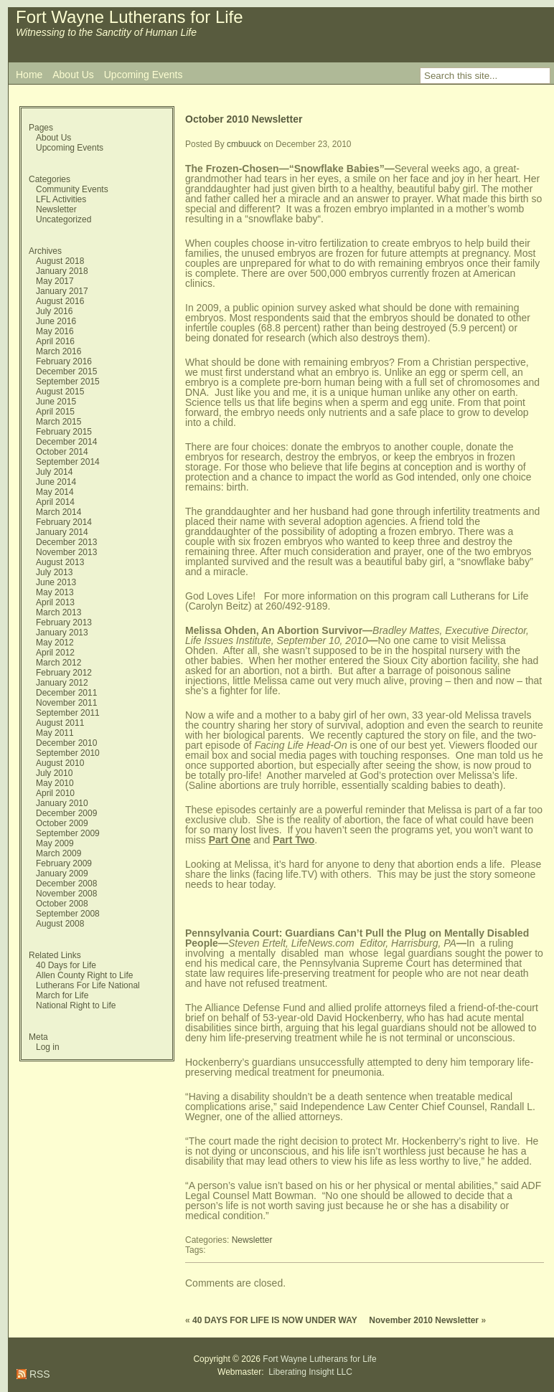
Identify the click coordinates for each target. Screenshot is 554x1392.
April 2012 (55, 653)
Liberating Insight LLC (309, 1372)
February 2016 (64, 361)
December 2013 (66, 542)
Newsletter (56, 209)
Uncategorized (63, 219)
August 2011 (60, 723)
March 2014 (58, 512)
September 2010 (68, 753)
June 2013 (56, 582)
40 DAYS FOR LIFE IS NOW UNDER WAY (274, 1320)
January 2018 (62, 271)
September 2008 (68, 914)
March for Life (62, 995)
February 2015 (64, 432)
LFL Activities (61, 199)
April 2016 (55, 341)
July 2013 (54, 572)
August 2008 (60, 924)
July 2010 (54, 773)
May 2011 (55, 733)
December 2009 (66, 813)
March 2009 (58, 853)
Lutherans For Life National (88, 985)
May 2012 (55, 643)
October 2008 (62, 904)
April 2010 (55, 793)
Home (29, 74)
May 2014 (55, 492)
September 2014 (68, 462)
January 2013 (62, 633)
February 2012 (64, 673)
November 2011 (66, 703)
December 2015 (66, 371)
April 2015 (55, 412)
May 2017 (55, 281)
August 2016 (60, 301)
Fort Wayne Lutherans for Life (129, 17)
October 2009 (62, 823)
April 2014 (55, 502)
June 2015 (56, 402)
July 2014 (54, 472)
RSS (38, 1374)
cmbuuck (244, 144)
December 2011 (66, 693)
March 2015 (58, 422)
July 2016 (54, 311)
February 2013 (64, 622)
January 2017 (62, 291)
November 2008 (66, 894)
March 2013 (58, 612)
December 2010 (66, 743)
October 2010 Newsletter (243, 119)
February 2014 (64, 522)
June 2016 (56, 321)
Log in (48, 1047)
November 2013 (66, 552)
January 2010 (62, 803)
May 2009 (55, 843)
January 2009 (62, 873)
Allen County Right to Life (84, 975)
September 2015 (68, 382)
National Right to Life (76, 1005)
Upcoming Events (143, 74)
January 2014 (62, 532)
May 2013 (55, 592)
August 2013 (60, 562)
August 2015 (60, 392)
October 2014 (62, 452)
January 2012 (62, 683)
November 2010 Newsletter (424, 1320)
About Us (73, 74)
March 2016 (58, 351)
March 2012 (58, 663)
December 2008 (66, 884)
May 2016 (55, 331)
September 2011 (68, 713)
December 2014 (66, 442)
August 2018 (60, 261)
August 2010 (60, 763)
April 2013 (55, 602)
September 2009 (68, 833)
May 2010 (55, 783)
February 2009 (64, 863)
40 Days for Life (66, 965)
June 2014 (56, 482)
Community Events (72, 189)
